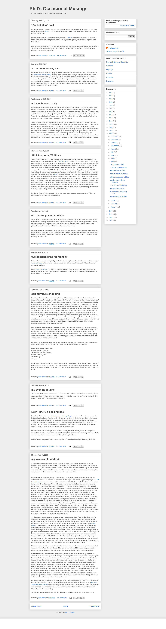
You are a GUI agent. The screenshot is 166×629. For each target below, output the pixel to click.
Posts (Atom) (69, 612)
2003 (111, 217)
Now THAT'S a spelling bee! (48, 411)
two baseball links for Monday (49, 256)
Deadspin (109, 66)
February (114, 204)
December (115, 136)
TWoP (56, 174)
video (47, 31)
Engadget (109, 69)
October (114, 143)
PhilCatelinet (113, 48)
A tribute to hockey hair (45, 68)
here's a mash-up (41, 269)
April (112, 162)
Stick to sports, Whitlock (46, 155)
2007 (111, 130)
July (112, 152)
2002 (111, 220)
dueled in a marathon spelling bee (62, 416)
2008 (111, 127)
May (112, 158)
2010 (111, 121)
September (115, 146)
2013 (111, 111)
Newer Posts (36, 606)
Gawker (109, 73)
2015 (111, 105)
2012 (111, 115)
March (113, 201)
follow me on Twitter (127, 25)
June (113, 155)
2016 (111, 102)
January (114, 207)
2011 (111, 118)
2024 (111, 92)
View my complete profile (115, 51)
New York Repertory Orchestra (117, 62)
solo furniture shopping (45, 293)
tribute (70, 38)
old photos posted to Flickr (47, 215)
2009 (111, 124)
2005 (111, 211)
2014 (111, 108)
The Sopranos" (63, 161)
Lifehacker (110, 81)
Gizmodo (109, 77)
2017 (111, 99)
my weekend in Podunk (45, 459)
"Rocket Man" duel (42, 25)
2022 (111, 96)
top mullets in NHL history (42, 75)
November (115, 139)
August (113, 149)
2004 (111, 214)
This (32, 394)
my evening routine (43, 389)
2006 (111, 134)
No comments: (62, 55)
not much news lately (44, 103)
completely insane (37, 263)
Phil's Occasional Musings (58, 8)
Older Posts (94, 606)
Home (65, 606)
